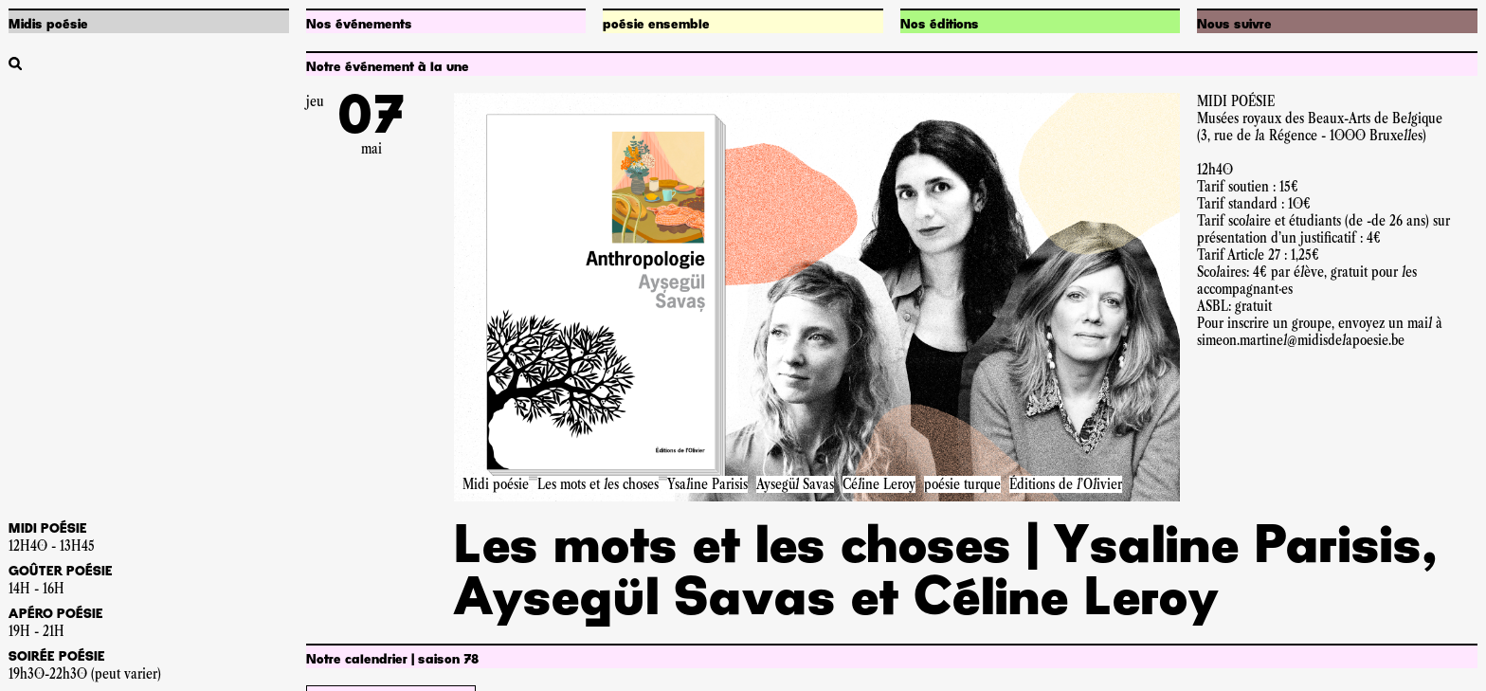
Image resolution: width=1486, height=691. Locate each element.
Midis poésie (48, 24)
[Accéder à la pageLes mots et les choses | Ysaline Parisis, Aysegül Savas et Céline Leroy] (817, 297)
